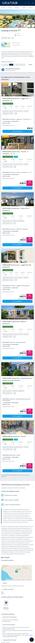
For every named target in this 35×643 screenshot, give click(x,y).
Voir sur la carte (16, 45)
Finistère (24, 7)
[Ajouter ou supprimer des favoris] (29, 26)
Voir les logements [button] (17, 131)
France (10, 7)
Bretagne (17, 7)
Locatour (3, 7)
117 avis (18, 35)
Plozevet (31, 7)
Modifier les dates (6, 123)
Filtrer (30, 64)
